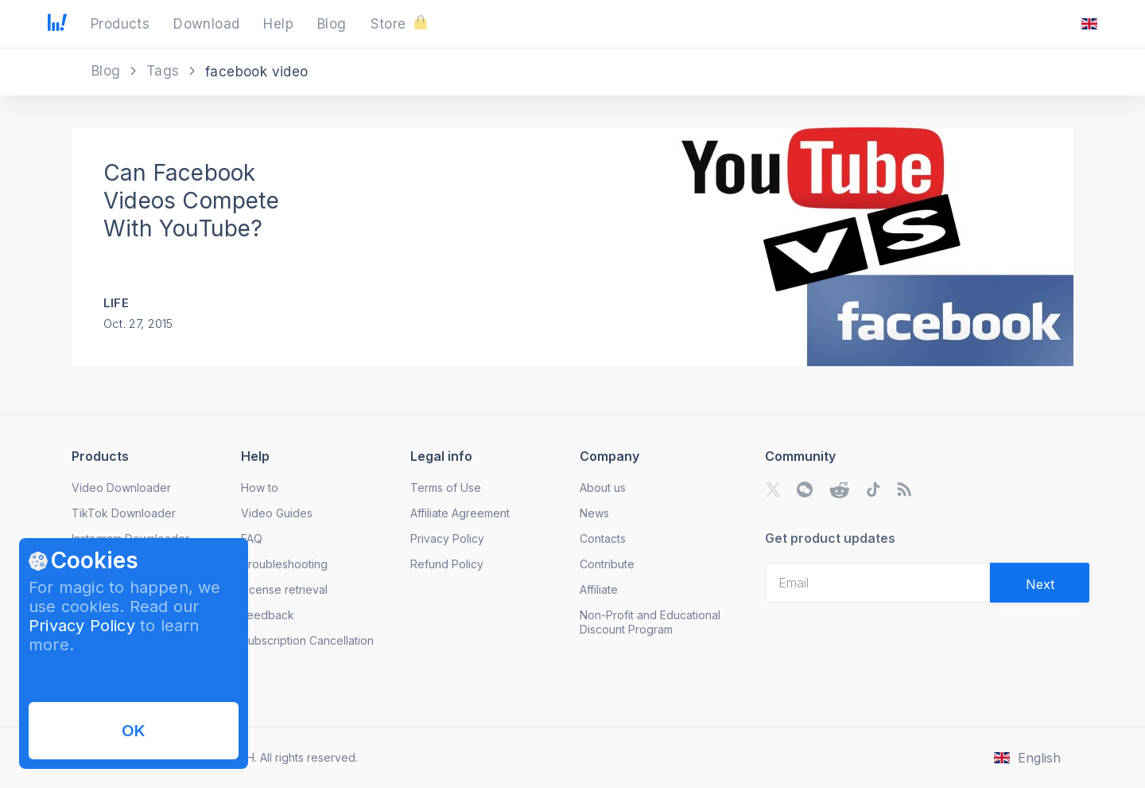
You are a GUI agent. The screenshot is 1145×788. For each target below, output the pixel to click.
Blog (108, 71)
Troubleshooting (284, 564)
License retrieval (284, 589)
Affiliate (599, 589)
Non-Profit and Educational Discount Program (650, 622)
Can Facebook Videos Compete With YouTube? (191, 200)
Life (116, 302)
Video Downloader (121, 487)
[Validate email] (1039, 583)
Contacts (603, 538)
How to (259, 487)
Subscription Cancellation (307, 640)
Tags (165, 71)
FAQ (251, 538)
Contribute (607, 564)
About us (603, 487)
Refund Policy (446, 564)
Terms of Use (445, 487)
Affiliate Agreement (460, 513)
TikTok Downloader (124, 513)
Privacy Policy (82, 625)
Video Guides (276, 513)
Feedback (267, 615)
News (594, 513)
